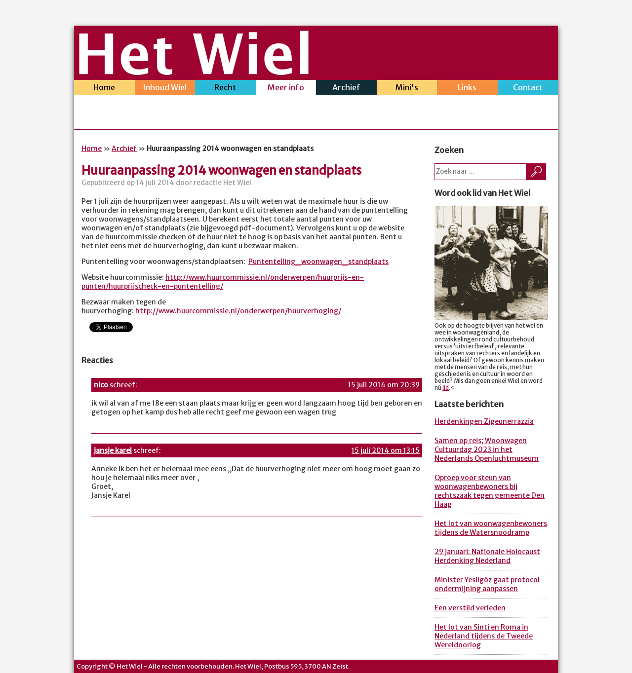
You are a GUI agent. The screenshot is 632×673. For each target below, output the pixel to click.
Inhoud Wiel (165, 88)
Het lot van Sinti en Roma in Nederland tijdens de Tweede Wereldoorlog (483, 636)
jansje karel (113, 450)
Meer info (286, 88)
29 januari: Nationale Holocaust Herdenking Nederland (487, 556)
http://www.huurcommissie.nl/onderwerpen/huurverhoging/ (238, 310)
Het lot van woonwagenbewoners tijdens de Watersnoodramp (490, 528)
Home (104, 88)
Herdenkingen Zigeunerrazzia (484, 421)
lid (445, 387)
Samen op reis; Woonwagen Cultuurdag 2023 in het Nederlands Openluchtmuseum (486, 449)
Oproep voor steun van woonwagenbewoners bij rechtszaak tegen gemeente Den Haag (489, 491)
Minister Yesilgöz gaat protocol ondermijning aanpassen (487, 584)
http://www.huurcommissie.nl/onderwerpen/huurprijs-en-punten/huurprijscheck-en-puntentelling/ (222, 282)
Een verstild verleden (470, 607)
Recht (225, 88)
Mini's (407, 88)
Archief (346, 88)
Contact (528, 88)
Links (467, 88)
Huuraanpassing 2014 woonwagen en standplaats (221, 170)
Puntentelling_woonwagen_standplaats (318, 261)
